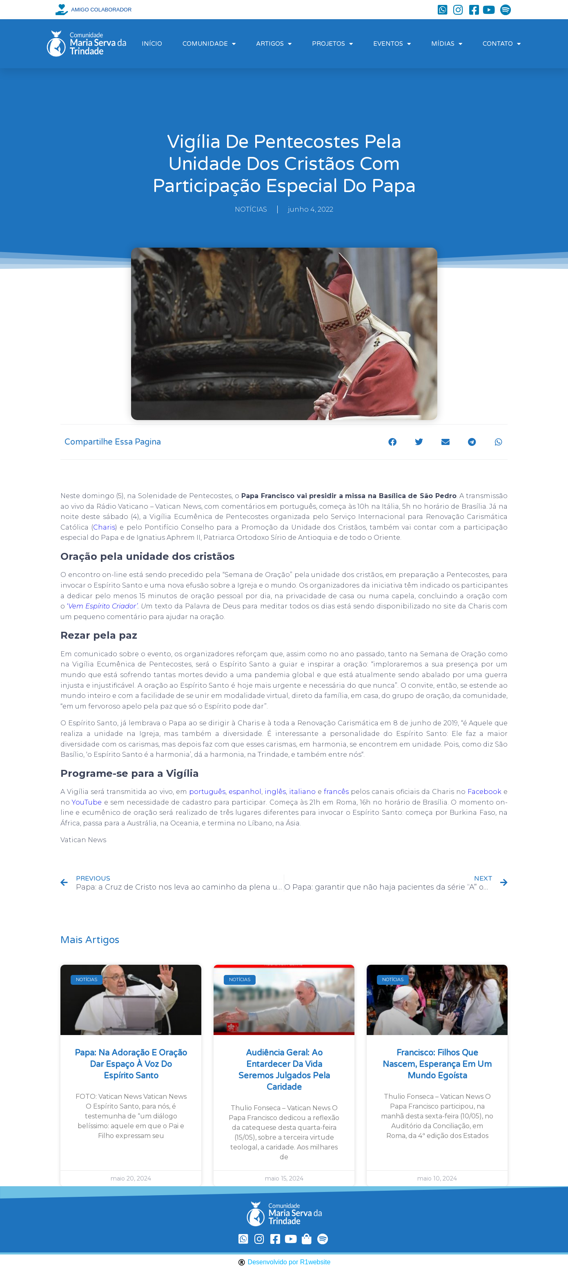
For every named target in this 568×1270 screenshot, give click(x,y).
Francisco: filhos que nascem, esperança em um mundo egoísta (437, 1064)
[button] (392, 442)
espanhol (245, 792)
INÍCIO (152, 43)
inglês (275, 792)
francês (336, 792)
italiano (302, 792)
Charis (104, 527)
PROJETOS (332, 44)
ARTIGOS (274, 44)
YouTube (87, 802)
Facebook (484, 792)
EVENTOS (392, 44)
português (207, 792)
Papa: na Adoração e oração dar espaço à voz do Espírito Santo (131, 1064)
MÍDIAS (446, 44)
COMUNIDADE (209, 44)
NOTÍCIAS (251, 209)
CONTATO (502, 44)
